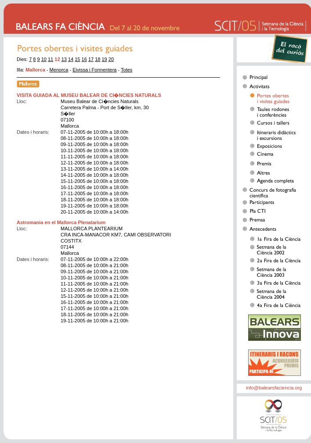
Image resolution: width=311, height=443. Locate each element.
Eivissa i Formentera (94, 69)
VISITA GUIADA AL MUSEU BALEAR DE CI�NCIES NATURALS (89, 95)
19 (104, 59)
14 (70, 59)
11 (50, 59)
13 (64, 59)
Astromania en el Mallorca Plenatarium (61, 222)
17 (91, 59)
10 (44, 59)
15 (77, 59)
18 (97, 59)
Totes (126, 69)
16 (84, 59)
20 (111, 59)
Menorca (59, 69)
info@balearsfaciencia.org (274, 387)
